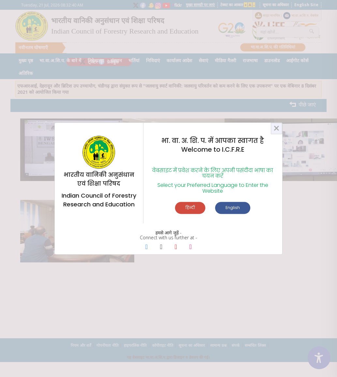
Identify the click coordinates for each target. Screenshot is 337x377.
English (233, 207)
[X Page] (161, 247)
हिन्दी (190, 207)
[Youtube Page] (176, 247)
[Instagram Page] (190, 247)
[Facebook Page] (146, 247)
